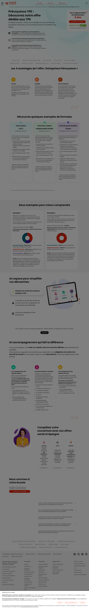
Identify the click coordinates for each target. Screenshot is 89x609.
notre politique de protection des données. (29, 606)
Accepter (82, 602)
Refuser (60, 602)
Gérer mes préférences (71, 602)
